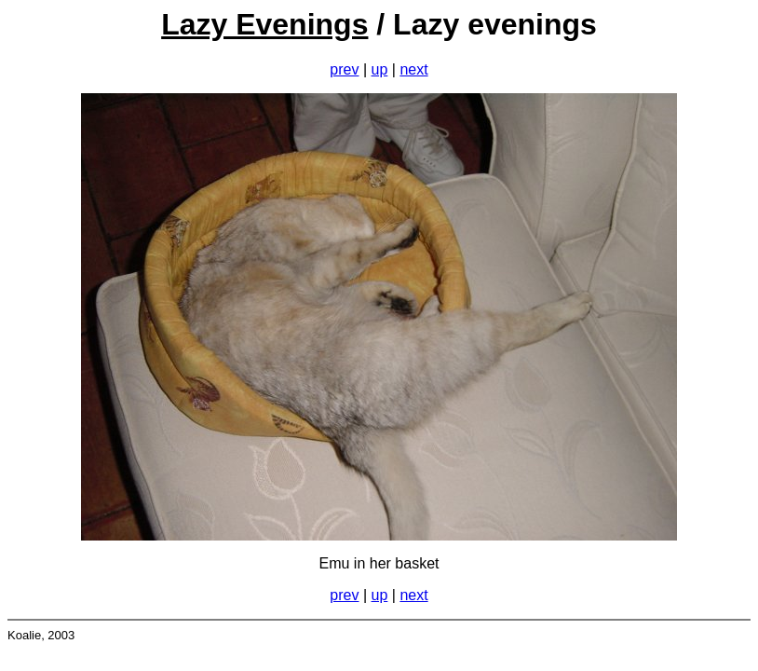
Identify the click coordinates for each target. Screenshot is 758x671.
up (380, 69)
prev (344, 69)
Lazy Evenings (264, 24)
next (413, 69)
